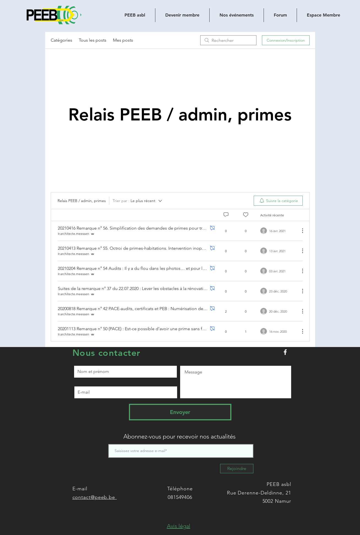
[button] (178, 526)
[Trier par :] (138, 200)
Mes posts (123, 40)
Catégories (61, 40)
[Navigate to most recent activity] (278, 311)
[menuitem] (278, 201)
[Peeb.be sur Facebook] (285, 352)
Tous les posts (92, 40)
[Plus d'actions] (299, 230)
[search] (228, 40)
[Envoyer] (180, 412)
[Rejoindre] (236, 468)
